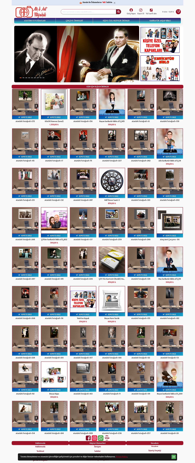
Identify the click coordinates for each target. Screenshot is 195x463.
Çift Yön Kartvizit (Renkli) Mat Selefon (112, 279)
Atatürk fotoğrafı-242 (140, 160)
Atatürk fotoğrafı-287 (25, 279)
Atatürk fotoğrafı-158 (169, 121)
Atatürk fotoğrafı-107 (83, 357)
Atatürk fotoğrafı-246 (140, 239)
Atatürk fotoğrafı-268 (25, 318)
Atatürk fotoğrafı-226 (83, 279)
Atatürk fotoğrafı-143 (83, 393)
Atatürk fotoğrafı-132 (54, 200)
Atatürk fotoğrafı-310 (140, 200)
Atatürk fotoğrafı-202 (169, 200)
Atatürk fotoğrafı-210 (54, 357)
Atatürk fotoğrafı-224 (25, 357)
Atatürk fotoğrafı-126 (140, 279)
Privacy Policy (121, 456)
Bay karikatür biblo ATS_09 (170, 279)
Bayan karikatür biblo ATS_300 (169, 393)
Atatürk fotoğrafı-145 (54, 279)
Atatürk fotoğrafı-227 (112, 160)
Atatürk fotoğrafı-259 (112, 239)
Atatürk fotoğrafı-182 (169, 318)
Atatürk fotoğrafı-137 (83, 239)
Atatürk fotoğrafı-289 (83, 433)
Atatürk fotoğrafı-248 (25, 239)
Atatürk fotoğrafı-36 (54, 318)
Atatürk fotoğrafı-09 (141, 393)
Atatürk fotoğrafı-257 (140, 433)
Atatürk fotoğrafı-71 (112, 393)
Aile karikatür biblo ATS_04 (170, 160)
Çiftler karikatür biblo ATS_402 (54, 239)
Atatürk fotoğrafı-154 (25, 433)
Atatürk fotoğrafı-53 (170, 357)
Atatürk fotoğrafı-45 (25, 160)
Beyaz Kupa (54, 393)
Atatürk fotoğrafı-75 (83, 160)
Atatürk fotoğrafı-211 (170, 433)
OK (173, 457)
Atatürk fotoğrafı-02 (141, 357)
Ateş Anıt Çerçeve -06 (169, 239)
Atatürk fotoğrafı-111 (141, 121)
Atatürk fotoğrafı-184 (54, 433)
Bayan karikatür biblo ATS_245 (112, 121)
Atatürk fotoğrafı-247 (83, 200)
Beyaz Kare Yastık (111, 318)
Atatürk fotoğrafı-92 (25, 393)
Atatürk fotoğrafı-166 (112, 357)
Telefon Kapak (83, 318)
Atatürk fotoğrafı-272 (25, 121)
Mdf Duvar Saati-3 (112, 200)
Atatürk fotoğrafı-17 (54, 160)
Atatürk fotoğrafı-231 (25, 200)
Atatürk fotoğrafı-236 (112, 433)
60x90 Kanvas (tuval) (54, 121)
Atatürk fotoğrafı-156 (83, 121)
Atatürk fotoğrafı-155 (140, 318)
